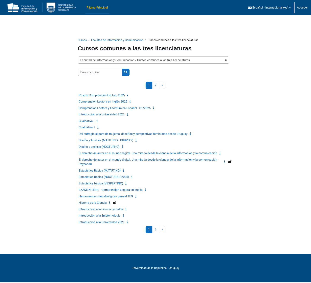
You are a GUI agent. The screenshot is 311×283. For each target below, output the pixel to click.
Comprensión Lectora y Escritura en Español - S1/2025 (115, 108)
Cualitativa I (86, 121)
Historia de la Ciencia (93, 203)
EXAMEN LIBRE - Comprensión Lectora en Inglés (111, 190)
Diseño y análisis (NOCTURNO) (99, 147)
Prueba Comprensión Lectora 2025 (102, 95)
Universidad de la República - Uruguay (155, 268)
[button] (269, 7)
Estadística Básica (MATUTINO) (100, 171)
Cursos (82, 40)
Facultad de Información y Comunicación (118, 40)
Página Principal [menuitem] (97, 7)
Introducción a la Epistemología (99, 216)
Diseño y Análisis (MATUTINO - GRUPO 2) (106, 140)
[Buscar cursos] (100, 72)
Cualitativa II (87, 128)
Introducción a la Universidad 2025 (102, 115)
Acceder (302, 7)
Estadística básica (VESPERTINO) (101, 183)
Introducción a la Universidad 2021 (102, 222)
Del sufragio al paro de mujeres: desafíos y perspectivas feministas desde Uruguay (133, 134)
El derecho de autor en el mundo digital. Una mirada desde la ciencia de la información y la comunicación (148, 153)
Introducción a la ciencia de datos (101, 209)
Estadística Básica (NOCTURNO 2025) (104, 177)
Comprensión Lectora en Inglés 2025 (103, 102)
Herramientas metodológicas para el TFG (106, 196)
